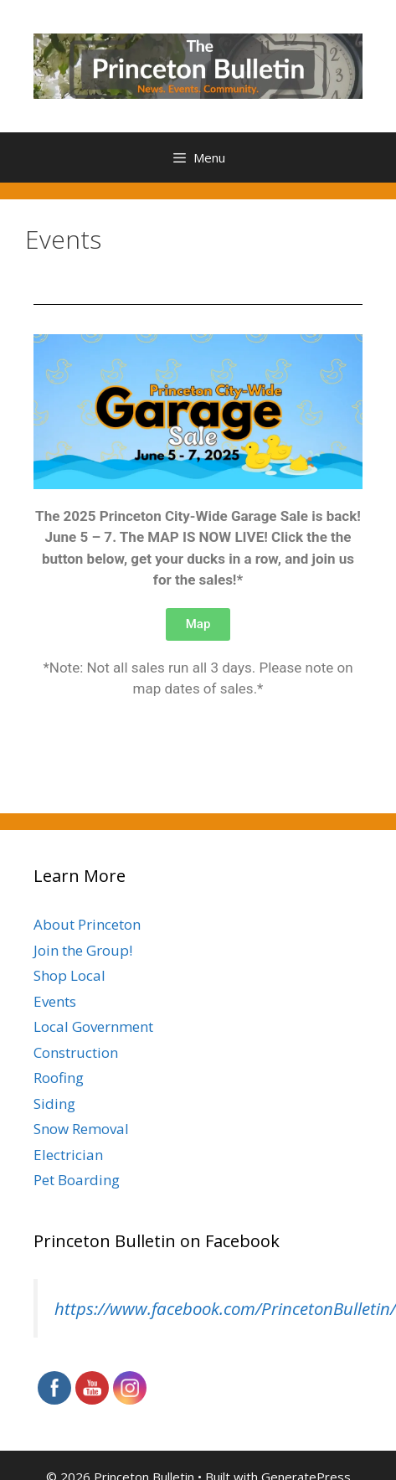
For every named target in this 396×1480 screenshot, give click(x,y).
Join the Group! (82, 950)
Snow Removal (81, 1128)
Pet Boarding (76, 1179)
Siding (54, 1103)
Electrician (68, 1154)
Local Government (93, 1026)
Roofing (58, 1077)
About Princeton (87, 924)
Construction (75, 1052)
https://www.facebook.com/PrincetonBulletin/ (225, 1308)
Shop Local (69, 975)
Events (54, 1001)
